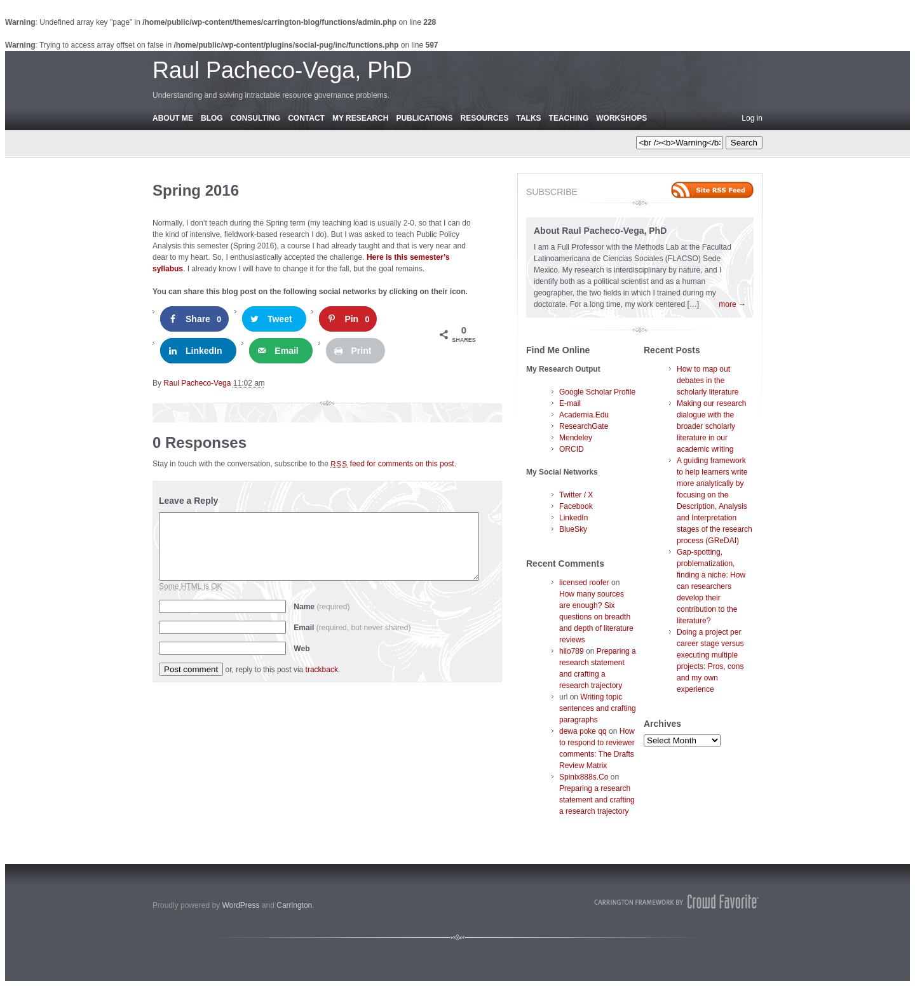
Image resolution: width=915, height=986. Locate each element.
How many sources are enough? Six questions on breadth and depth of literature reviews (596, 617)
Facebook (576, 506)
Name (321, 606)
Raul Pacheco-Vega (197, 383)
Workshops (621, 118)
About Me (172, 118)
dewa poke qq (583, 731)
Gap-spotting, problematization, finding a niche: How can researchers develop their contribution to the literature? (711, 586)
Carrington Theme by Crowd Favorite (676, 901)
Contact (306, 118)
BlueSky (573, 529)
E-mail (570, 403)
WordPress (240, 905)
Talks (529, 118)
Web (301, 648)
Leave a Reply (188, 501)
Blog (212, 118)
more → (732, 304)
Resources (484, 118)
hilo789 (571, 651)
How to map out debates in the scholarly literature (707, 380)
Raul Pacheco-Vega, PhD (282, 70)
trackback (322, 669)
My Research (360, 118)
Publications (424, 118)
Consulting (255, 118)
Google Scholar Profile (597, 392)
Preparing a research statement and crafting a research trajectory (597, 800)
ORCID (571, 449)
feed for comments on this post (392, 463)
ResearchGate (583, 426)
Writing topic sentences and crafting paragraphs (597, 708)
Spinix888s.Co (583, 777)
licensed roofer (584, 582)
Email (352, 627)
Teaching (569, 118)
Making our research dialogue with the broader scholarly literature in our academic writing (711, 426)
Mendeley (575, 437)
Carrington (294, 905)
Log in (752, 118)
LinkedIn (573, 517)
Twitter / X (576, 494)
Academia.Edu (584, 414)
